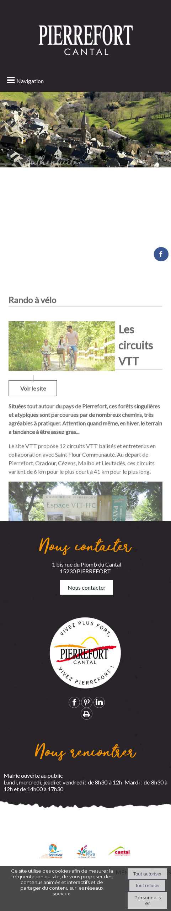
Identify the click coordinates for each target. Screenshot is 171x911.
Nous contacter (87, 587)
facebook (74, 702)
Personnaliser (147, 900)
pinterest (86, 702)
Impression (86, 714)
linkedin (99, 702)
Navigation (30, 80)
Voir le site (33, 458)
